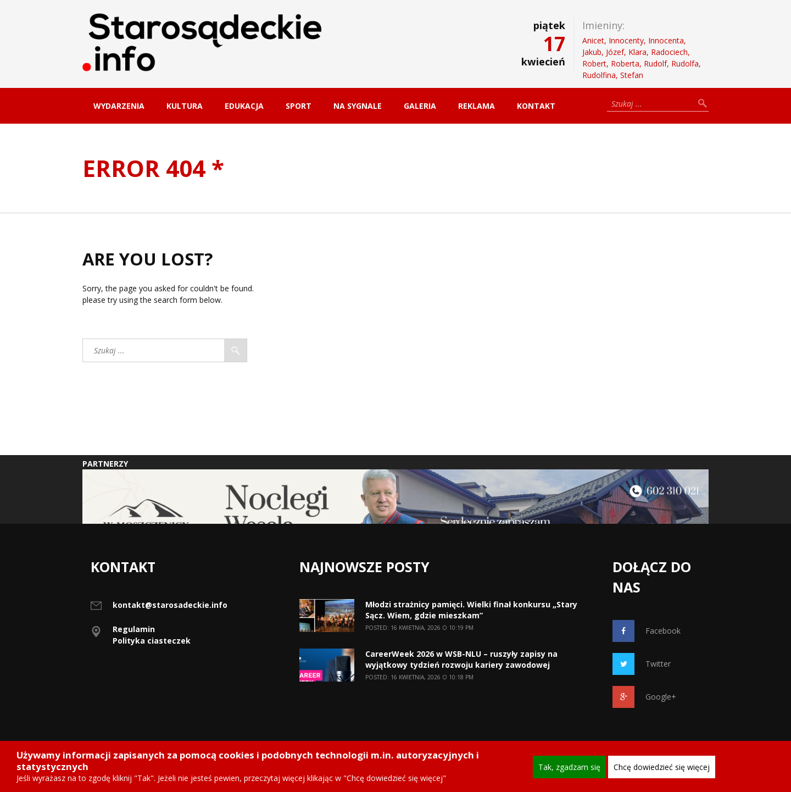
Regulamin (134, 629)
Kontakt (536, 106)
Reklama (476, 106)
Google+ (644, 697)
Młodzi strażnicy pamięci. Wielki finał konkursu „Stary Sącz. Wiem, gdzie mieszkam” (471, 610)
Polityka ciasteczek (152, 640)
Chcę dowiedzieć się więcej (662, 767)
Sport (298, 106)
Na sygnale (357, 106)
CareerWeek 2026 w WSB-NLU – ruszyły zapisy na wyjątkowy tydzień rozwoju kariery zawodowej (461, 659)
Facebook (646, 631)
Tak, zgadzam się (569, 767)
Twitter (641, 664)
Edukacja (244, 106)
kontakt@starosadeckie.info (170, 605)
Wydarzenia (118, 106)
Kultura (184, 106)
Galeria (420, 106)
